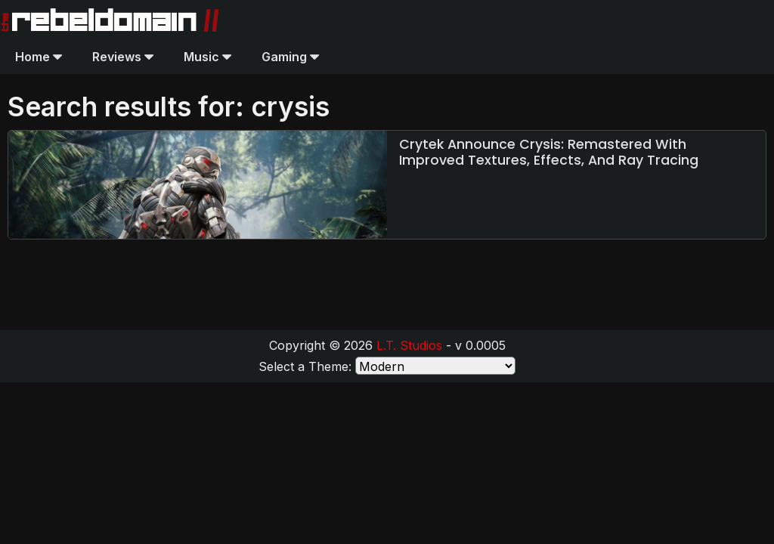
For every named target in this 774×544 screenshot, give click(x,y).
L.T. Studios (409, 345)
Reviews (122, 56)
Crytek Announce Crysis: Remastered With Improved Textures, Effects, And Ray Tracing (548, 152)
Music (207, 56)
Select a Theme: (305, 366)
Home (38, 56)
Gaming (290, 56)
